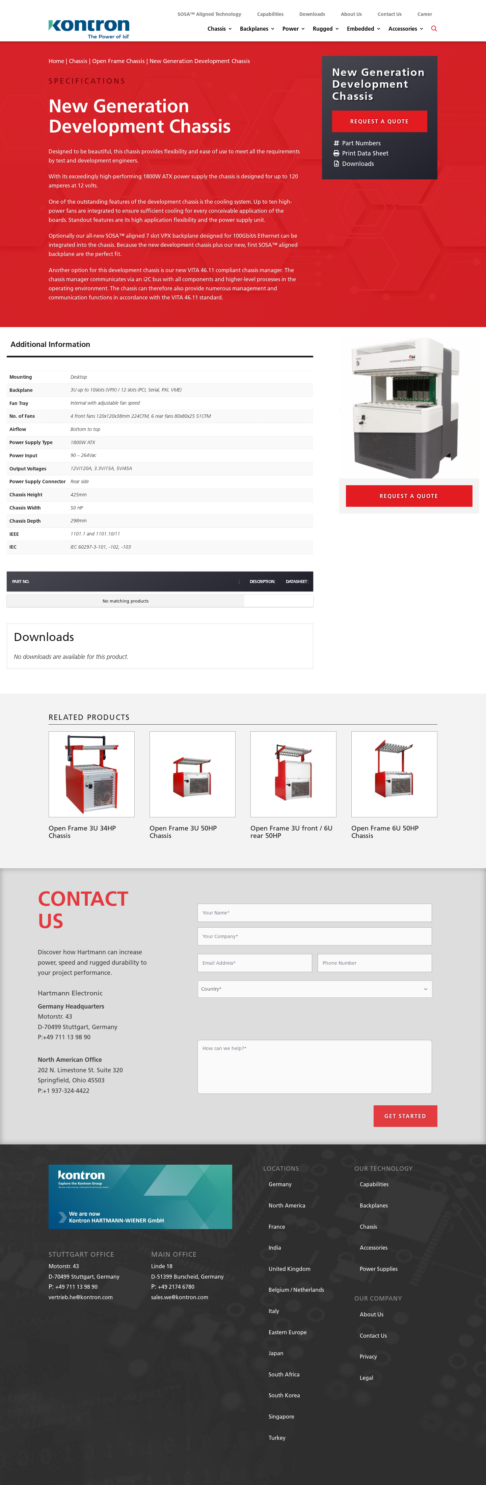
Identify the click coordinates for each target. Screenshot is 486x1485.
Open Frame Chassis (118, 60)
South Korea (284, 1395)
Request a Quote (379, 121)
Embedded (360, 29)
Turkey (277, 1437)
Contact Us (390, 14)
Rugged (323, 29)
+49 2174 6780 (176, 1286)
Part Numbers (356, 143)
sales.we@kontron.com (179, 1297)
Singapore (281, 1416)
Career (424, 14)
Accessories (402, 29)
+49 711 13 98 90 (76, 1286)
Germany (280, 1184)
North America (287, 1205)
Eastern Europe (288, 1332)
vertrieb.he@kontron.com (81, 1297)
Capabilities (270, 14)
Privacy (368, 1356)
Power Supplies (379, 1268)
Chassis (217, 29)
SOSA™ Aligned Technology (209, 14)
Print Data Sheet (360, 153)
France (277, 1226)
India (275, 1247)
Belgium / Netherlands (296, 1289)
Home (56, 60)
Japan (276, 1353)
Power (290, 29)
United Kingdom (289, 1268)
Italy (274, 1310)
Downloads (312, 14)
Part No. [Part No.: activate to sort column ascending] (21, 581)
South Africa (284, 1374)
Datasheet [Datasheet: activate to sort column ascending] (260, 581)
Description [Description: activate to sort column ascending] (114, 581)
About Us (351, 14)
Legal (366, 1377)
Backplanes (254, 29)
